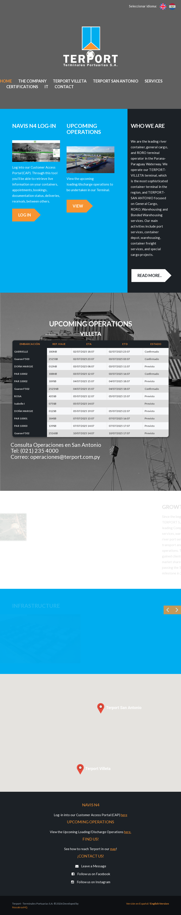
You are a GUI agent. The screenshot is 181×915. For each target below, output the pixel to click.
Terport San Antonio (115, 81)
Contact (64, 86)
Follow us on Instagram (91, 882)
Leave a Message (90, 866)
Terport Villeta (70, 81)
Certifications (22, 86)
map (113, 849)
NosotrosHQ (19, 907)
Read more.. (153, 275)
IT (46, 86)
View (74, 206)
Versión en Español (137, 903)
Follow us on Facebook (90, 874)
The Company (32, 81)
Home (6, 81)
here (124, 815)
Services (154, 81)
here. (127, 832)
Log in (21, 215)
